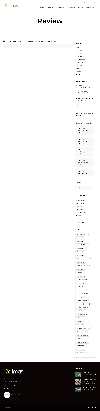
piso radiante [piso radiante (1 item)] (81, 311)
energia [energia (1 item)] (79, 272)
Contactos (90, 8)
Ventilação (80, 62)
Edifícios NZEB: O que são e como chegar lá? (84, 99)
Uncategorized (80, 212)
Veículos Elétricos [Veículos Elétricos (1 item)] (82, 352)
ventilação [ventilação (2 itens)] (80, 349)
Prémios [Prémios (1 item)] (80, 325)
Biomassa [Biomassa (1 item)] (80, 241)
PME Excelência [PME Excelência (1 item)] (82, 314)
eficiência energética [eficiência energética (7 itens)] (83, 265)
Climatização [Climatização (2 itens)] (81, 255)
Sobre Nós (50, 8)
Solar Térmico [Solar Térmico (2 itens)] (81, 338)
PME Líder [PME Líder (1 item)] (80, 318)
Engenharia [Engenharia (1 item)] (80, 283)
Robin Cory (81, 128)
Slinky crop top (85, 173)
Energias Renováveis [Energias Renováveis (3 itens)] (83, 279)
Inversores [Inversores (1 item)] (80, 304)
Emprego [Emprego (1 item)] (80, 269)
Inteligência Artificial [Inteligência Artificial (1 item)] (83, 300)
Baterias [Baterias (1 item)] (80, 238)
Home (42, 8)
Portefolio (71, 8)
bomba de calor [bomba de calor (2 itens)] (82, 245)
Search (78, 182)
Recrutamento (80, 209)
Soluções (60, 8)
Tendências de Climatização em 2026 (82, 86)
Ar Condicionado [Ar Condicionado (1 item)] (82, 234)
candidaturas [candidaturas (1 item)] (81, 248)
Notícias (80, 8)
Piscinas (79, 65)
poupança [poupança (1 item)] (80, 321)
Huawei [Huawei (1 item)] (79, 297)
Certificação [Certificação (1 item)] (81, 252)
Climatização (81, 56)
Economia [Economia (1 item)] (80, 262)
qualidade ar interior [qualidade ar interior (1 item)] (83, 328)
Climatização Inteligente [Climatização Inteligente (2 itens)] (84, 258)
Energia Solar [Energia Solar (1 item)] (81, 276)
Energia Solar (81, 59)
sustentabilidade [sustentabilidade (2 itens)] (82, 342)
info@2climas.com (14, 379)
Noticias (77, 206)
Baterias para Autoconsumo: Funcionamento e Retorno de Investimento (84, 107)
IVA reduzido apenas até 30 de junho (84, 114)
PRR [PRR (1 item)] (89, 321)
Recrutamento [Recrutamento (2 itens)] (81, 331)
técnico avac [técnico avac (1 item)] (81, 345)
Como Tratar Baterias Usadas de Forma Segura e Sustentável (84, 93)
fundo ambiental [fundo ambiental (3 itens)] (82, 293)
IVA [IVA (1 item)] (88, 304)
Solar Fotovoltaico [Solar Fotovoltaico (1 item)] (82, 335)
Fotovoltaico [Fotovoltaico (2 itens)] (81, 290)
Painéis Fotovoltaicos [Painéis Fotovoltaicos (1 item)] (83, 307)
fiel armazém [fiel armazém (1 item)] (81, 286)
